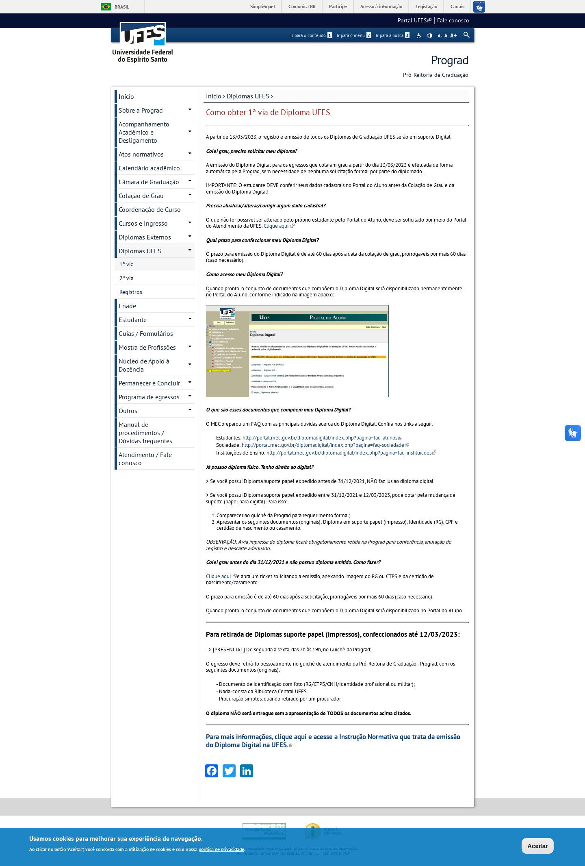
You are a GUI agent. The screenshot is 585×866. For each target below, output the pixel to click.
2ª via (126, 278)
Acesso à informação (381, 6)
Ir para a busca (393, 35)
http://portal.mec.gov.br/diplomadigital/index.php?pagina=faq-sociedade (325, 445)
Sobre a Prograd (141, 110)
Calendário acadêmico (149, 168)
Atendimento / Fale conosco (145, 458)
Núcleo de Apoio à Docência (144, 365)
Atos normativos (141, 154)
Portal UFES (414, 20)
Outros (128, 411)
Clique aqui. (278, 225)
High (429, 36)
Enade (127, 306)
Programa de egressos (149, 397)
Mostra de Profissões (147, 347)
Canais (457, 6)
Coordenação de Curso (150, 209)
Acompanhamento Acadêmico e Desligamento (144, 132)
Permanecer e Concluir (149, 383)
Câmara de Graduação (149, 182)
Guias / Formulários (146, 333)
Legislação (426, 6)
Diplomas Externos (145, 237)
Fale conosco (453, 20)
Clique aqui (221, 576)
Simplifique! (262, 6)
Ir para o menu (354, 35)
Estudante (133, 320)
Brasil (122, 7)
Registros (130, 292)
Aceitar (537, 845)
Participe (338, 6)
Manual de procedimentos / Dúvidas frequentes (145, 432)
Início (213, 96)
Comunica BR (302, 6)
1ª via (126, 264)
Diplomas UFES (248, 96)
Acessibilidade (420, 35)
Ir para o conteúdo (311, 35)
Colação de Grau (141, 195)
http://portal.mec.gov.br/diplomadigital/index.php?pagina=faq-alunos (322, 437)
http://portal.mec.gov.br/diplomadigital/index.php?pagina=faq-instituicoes (351, 452)
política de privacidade (221, 849)
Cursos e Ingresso (143, 223)
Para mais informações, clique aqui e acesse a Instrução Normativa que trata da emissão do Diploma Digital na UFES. (333, 740)
